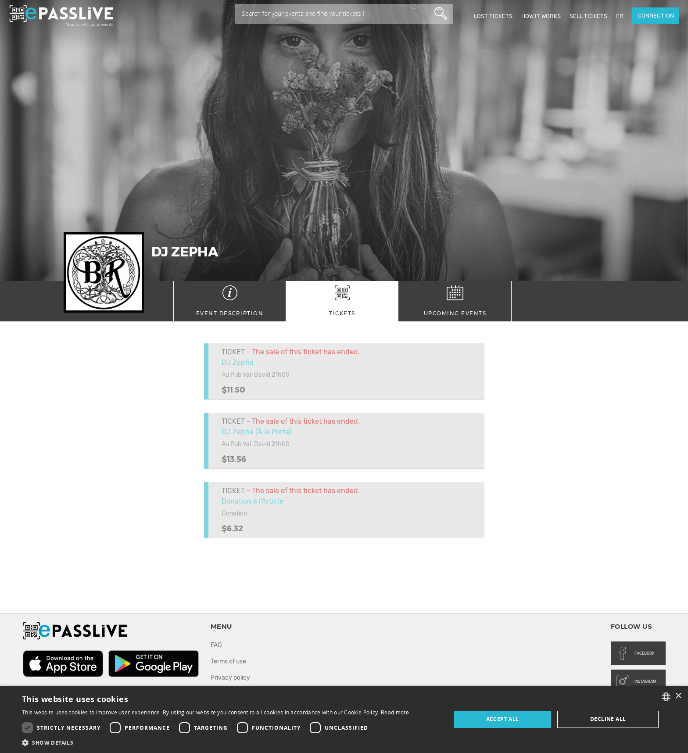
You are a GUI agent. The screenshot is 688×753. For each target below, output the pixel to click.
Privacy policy (230, 677)
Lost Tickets (493, 16)
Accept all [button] (502, 719)
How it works (541, 16)
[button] (215, 742)
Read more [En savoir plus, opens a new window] (395, 713)
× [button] (678, 696)
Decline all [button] (608, 719)
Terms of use (228, 661)
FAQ (216, 645)
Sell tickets (588, 16)
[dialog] (344, 719)
